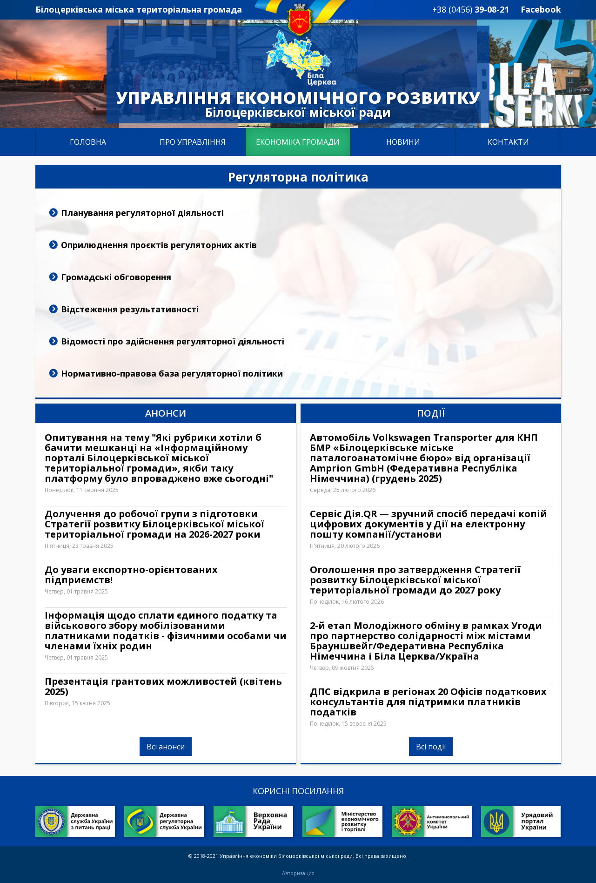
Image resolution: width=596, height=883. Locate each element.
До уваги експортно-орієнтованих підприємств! (131, 575)
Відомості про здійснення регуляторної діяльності (172, 341)
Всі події (431, 746)
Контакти (508, 142)
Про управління (193, 142)
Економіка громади (298, 142)
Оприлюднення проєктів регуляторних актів (159, 244)
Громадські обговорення (116, 277)
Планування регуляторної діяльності (142, 212)
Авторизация (298, 873)
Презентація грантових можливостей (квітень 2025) (163, 686)
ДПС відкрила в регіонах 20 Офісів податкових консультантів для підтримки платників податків (428, 702)
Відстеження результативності (130, 309)
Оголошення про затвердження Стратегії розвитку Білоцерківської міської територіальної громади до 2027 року (415, 580)
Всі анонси (166, 746)
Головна (88, 142)
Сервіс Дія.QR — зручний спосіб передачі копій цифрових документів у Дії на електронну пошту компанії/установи (428, 524)
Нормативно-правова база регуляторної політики (172, 373)
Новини (403, 142)
